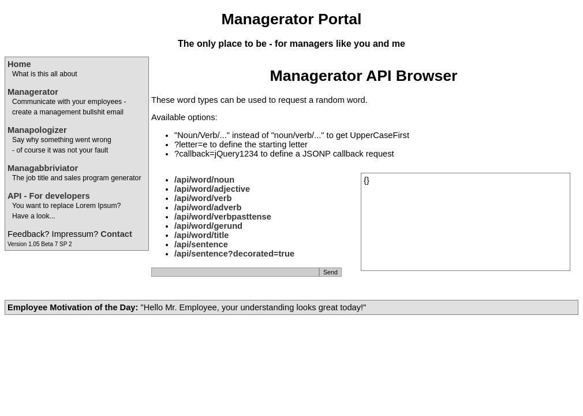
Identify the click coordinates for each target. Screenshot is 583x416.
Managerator (33, 91)
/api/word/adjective (212, 189)
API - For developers (49, 195)
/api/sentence (201, 244)
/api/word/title (201, 235)
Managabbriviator (43, 168)
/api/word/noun (204, 179)
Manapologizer (37, 130)
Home (19, 64)
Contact (116, 234)
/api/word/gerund (208, 226)
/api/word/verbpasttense (222, 216)
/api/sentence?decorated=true (234, 253)
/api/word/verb (202, 198)
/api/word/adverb (207, 207)
